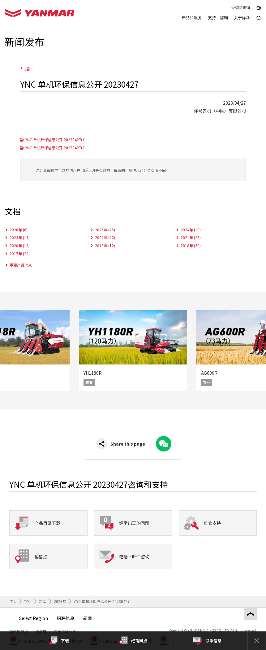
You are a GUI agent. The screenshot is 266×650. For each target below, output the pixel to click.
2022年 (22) (105, 237)
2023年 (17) (20, 237)
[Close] (256, 640)
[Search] (258, 21)
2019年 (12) (105, 245)
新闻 (42, 601)
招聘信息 (65, 618)
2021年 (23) (191, 237)
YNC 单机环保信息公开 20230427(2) (55, 147)
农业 (28, 601)
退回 (29, 68)
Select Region (33, 618)
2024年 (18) (191, 229)
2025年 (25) (105, 229)
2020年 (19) (20, 245)
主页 (13, 601)
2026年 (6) (19, 229)
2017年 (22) (20, 253)
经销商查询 (240, 8)
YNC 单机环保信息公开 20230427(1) (55, 139)
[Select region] (258, 8)
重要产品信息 (21, 265)
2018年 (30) (191, 245)
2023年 (60, 601)
